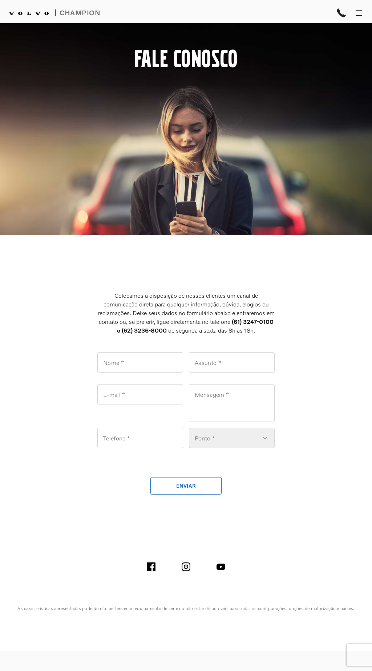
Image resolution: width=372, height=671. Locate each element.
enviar (186, 486)
